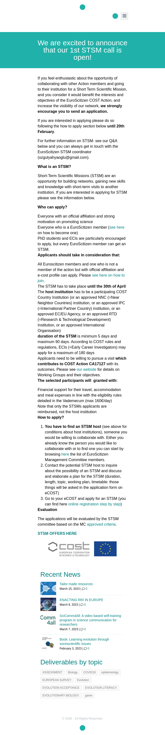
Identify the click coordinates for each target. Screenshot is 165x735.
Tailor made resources (76, 584)
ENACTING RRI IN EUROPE (81, 600)
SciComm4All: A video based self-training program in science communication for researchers (90, 620)
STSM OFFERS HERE (57, 533)
